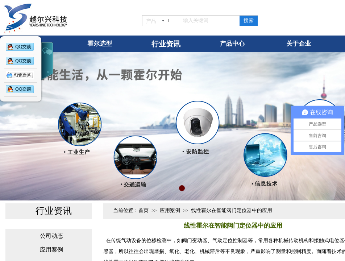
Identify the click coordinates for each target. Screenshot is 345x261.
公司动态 (51, 236)
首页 (143, 210)
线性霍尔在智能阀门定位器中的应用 (231, 210)
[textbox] (207, 20)
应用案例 (170, 210)
